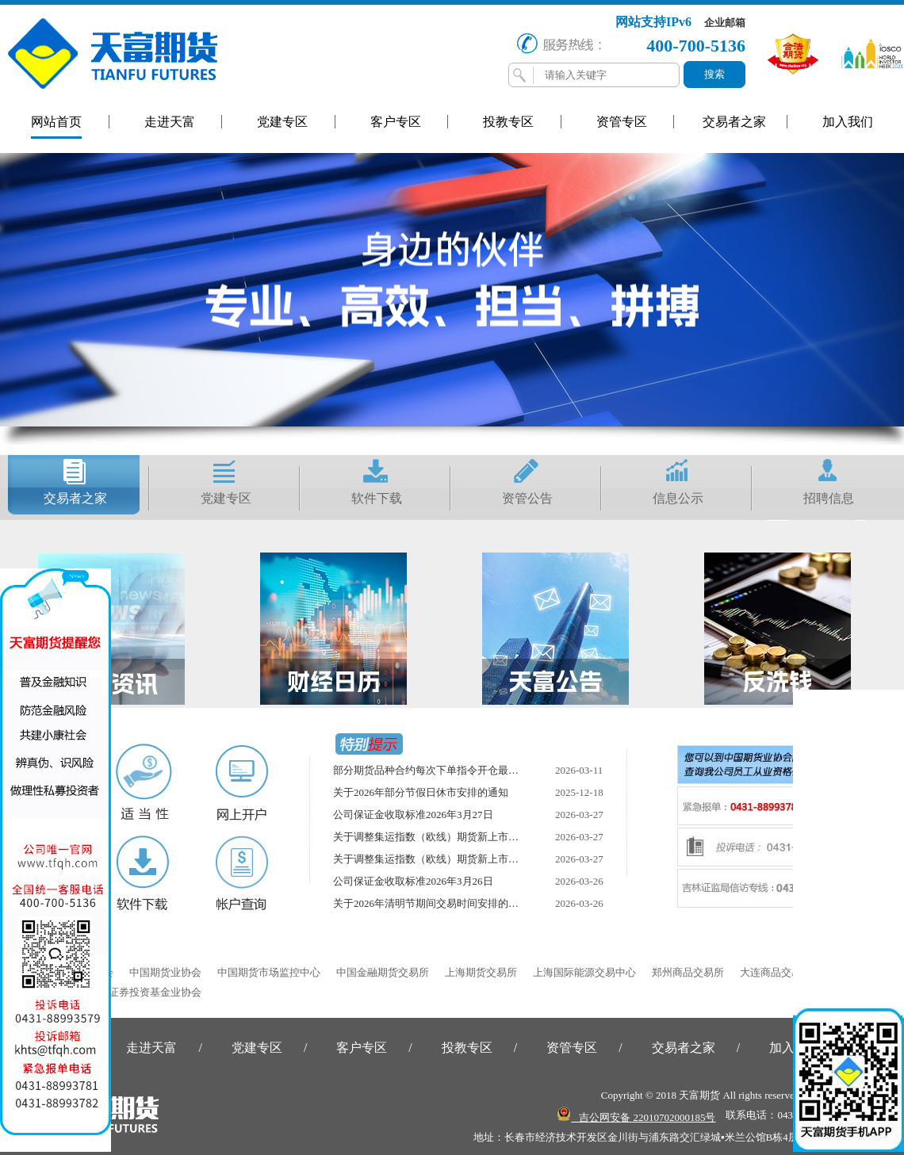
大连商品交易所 (776, 972)
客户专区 (395, 121)
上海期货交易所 (481, 972)
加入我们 (847, 121)
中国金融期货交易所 (382, 972)
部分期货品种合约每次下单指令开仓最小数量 (436, 770)
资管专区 (621, 121)
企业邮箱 (724, 23)
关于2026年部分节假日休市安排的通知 (420, 792)
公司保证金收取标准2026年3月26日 (413, 881)
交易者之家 (734, 121)
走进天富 (169, 121)
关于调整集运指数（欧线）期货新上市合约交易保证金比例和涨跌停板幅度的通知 (518, 859)
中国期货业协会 (165, 972)
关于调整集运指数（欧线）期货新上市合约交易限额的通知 (467, 837)
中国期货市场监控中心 (268, 972)
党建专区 (282, 121)
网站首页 (56, 121)
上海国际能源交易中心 (584, 972)
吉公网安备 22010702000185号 (636, 1115)
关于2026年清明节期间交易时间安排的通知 (431, 903)
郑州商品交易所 (688, 972)
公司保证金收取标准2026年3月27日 (413, 814)
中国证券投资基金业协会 (144, 992)
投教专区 (508, 121)
